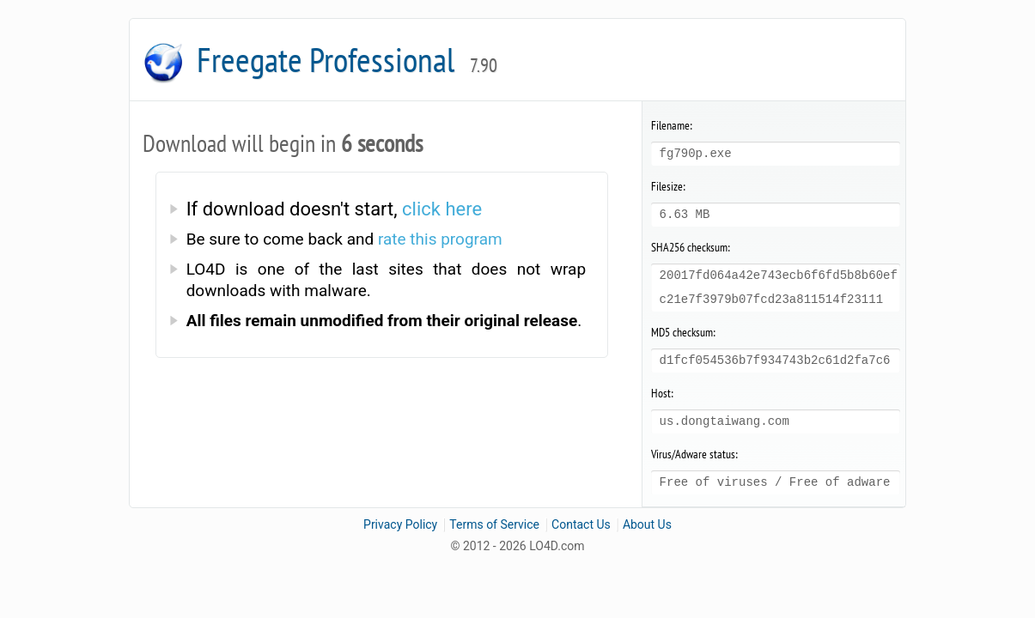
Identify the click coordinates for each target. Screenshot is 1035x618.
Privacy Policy (400, 524)
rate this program (440, 239)
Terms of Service (494, 524)
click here (442, 209)
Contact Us (581, 524)
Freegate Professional (347, 59)
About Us (647, 524)
